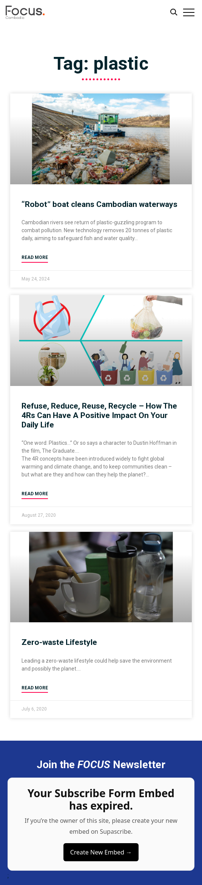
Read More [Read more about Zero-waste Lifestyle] (35, 688)
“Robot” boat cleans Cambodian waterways (99, 204)
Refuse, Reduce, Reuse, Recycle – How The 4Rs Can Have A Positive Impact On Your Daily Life (99, 415)
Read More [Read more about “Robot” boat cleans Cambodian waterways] (35, 257)
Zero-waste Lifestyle (59, 642)
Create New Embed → (101, 852)
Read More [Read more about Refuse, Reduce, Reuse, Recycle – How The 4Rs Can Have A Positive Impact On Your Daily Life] (35, 493)
